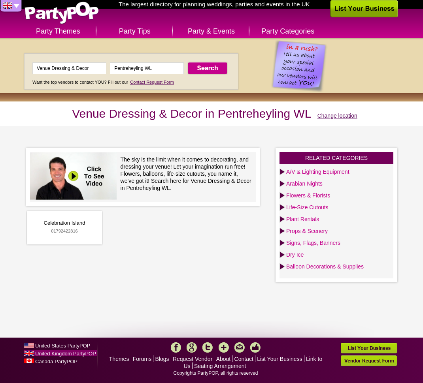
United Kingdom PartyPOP (65, 354)
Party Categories (287, 31)
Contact (243, 359)
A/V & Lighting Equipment (317, 172)
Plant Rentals (302, 219)
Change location (337, 116)
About (223, 359)
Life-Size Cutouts (307, 207)
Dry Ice (295, 255)
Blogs (162, 359)
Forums (142, 359)
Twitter (207, 347)
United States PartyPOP (62, 346)
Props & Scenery (307, 231)
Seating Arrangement (220, 366)
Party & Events (211, 31)
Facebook (176, 347)
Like (255, 347)
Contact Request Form (152, 82)
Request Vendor (192, 359)
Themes (119, 359)
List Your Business (279, 359)
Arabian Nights (304, 183)
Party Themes (58, 31)
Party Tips (135, 31)
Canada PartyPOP (56, 361)
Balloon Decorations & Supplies (325, 266)
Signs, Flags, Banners (313, 243)
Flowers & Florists (308, 195)
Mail (239, 347)
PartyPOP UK (61, 13)
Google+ (192, 347)
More (224, 347)
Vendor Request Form (368, 360)
